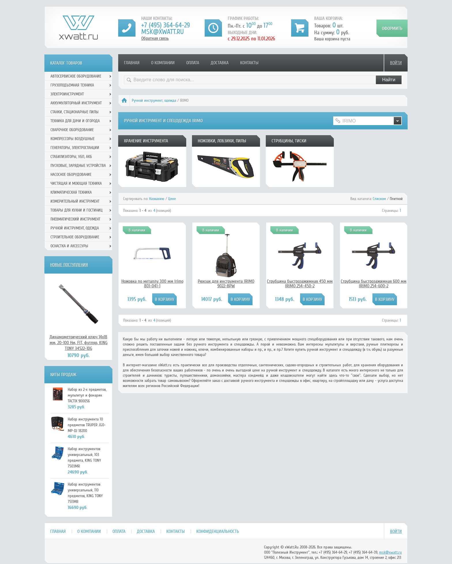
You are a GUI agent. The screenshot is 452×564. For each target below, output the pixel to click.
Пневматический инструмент (75, 219)
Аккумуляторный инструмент (76, 103)
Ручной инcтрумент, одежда (154, 100)
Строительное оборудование (74, 237)
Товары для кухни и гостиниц (76, 210)
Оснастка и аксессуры (69, 246)
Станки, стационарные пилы (74, 112)
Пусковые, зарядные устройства (78, 165)
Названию (156, 198)
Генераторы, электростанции (74, 147)
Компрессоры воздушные (72, 138)
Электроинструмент (67, 94)
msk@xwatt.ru (162, 32)
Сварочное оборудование (72, 129)
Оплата (192, 63)
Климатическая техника (71, 192)
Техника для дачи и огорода (75, 120)
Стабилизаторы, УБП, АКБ (71, 156)
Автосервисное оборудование (75, 76)
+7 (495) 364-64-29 (165, 25)
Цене (172, 198)
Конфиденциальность (217, 531)
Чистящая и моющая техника (76, 183)
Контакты (249, 63)
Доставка (220, 63)
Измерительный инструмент (74, 201)
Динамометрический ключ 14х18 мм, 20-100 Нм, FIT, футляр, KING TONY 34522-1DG (79, 342)
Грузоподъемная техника (72, 85)
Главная (132, 63)
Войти (396, 63)
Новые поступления (69, 265)
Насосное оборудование (70, 174)
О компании (163, 63)
